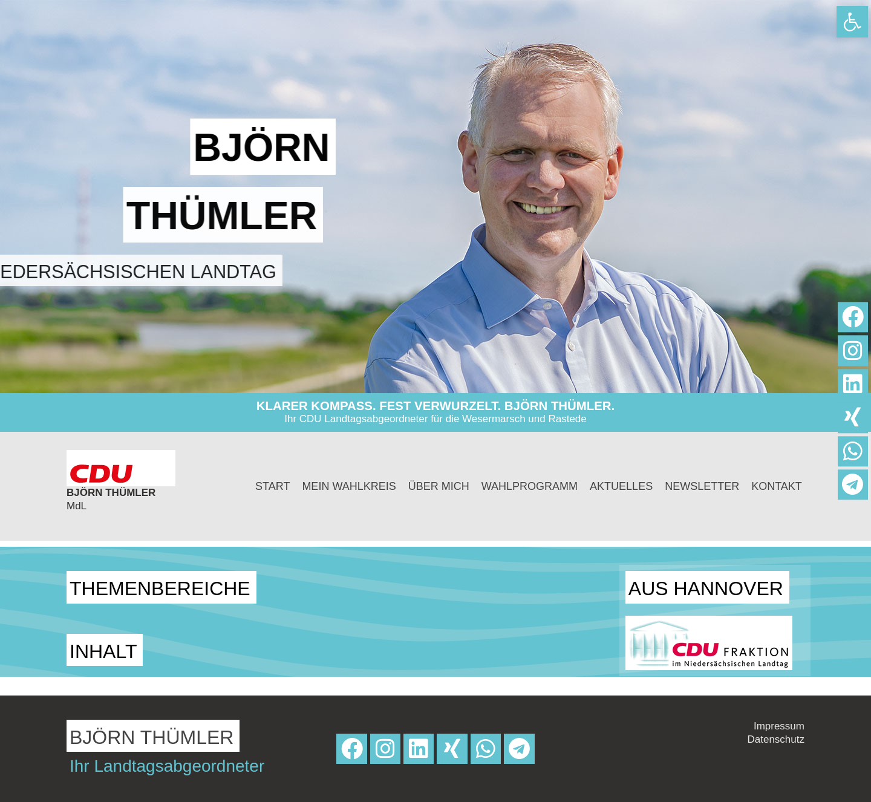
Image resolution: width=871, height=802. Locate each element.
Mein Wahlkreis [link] (349, 486)
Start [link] (272, 486)
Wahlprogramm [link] (529, 486)
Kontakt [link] (776, 486)
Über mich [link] (438, 486)
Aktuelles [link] (621, 486)
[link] (852, 21)
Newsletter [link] (702, 486)
